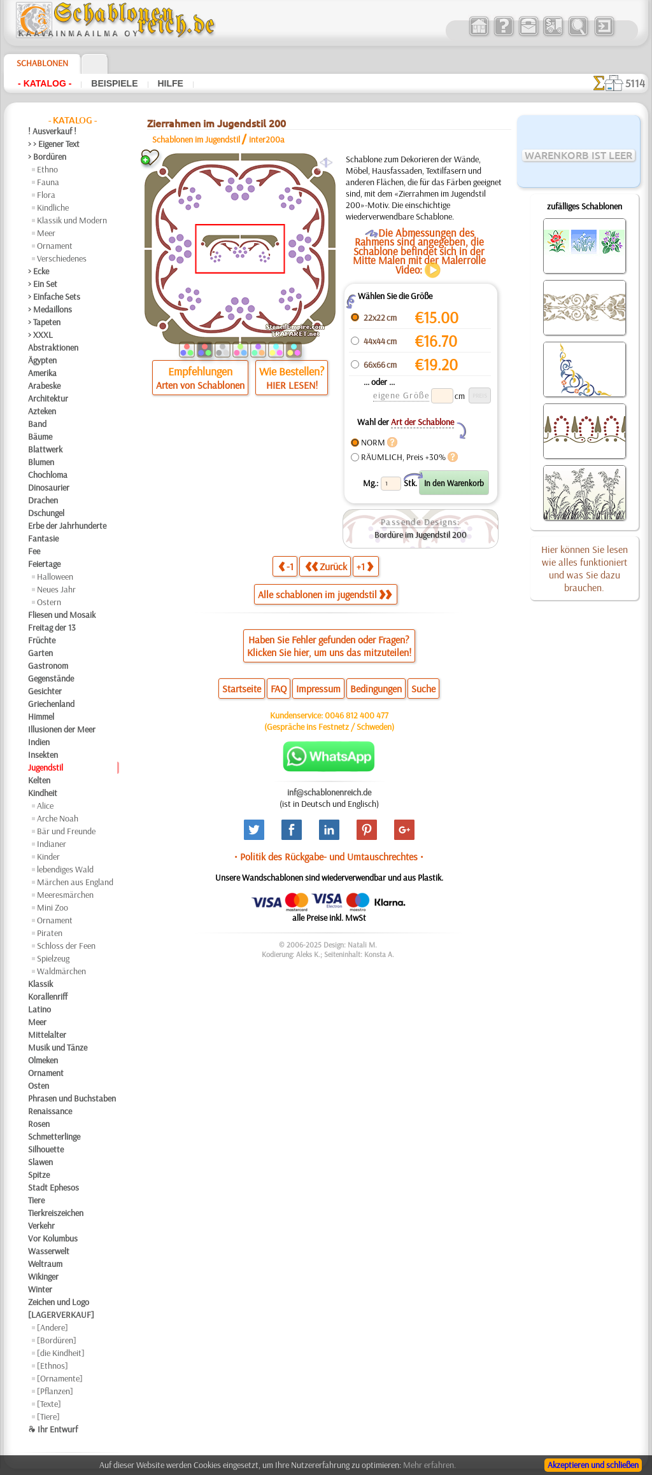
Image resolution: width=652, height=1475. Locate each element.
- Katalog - (44, 83)
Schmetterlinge (54, 1136)
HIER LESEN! (292, 385)
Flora (46, 194)
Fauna (48, 182)
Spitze (39, 1174)
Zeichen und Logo (58, 1302)
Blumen (41, 462)
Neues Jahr (56, 589)
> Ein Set (42, 284)
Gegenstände (51, 678)
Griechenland (51, 704)
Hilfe (170, 83)
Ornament (55, 245)
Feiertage (44, 564)
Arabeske (44, 385)
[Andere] (52, 1327)
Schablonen (42, 63)
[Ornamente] (60, 1378)
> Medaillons (50, 309)
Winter (40, 1289)
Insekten (43, 754)
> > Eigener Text (54, 144)
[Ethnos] (52, 1365)
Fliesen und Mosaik (62, 614)
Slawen (40, 1162)
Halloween (55, 576)
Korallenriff (47, 996)
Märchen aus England (75, 882)
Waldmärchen (61, 971)
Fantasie (43, 538)
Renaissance (50, 1111)
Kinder (48, 856)
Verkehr (41, 1225)
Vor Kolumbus (53, 1238)
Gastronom (48, 665)
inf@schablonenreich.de (329, 792)
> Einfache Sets (54, 296)
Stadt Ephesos (53, 1187)
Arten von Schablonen (200, 385)
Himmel (41, 716)
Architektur (48, 398)
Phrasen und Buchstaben (72, 1098)
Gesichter (45, 691)
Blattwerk (45, 449)
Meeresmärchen (65, 894)
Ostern (49, 602)
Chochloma (47, 474)
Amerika (42, 373)
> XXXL (40, 334)
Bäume (40, 436)
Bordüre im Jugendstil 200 (420, 534)
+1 (365, 566)
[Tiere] (48, 1416)
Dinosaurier (48, 487)
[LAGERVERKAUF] (61, 1314)
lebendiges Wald (65, 869)
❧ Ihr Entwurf (53, 1429)
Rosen (39, 1123)
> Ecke (38, 271)
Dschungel (46, 513)
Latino (39, 1009)
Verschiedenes (62, 258)
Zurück (326, 566)
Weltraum (45, 1263)
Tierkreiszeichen (55, 1213)
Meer (46, 233)
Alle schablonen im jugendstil (325, 594)
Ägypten (42, 360)
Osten (38, 1085)
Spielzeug (53, 958)
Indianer (51, 843)
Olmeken (43, 1060)
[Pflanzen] (55, 1391)
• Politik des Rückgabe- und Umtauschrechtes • (328, 856)
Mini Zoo (52, 907)
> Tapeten (44, 322)
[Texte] (49, 1403)
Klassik (40, 983)
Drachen (43, 500)
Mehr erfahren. (429, 1465)
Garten (40, 653)
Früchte (41, 640)
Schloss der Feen (66, 945)
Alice (45, 805)
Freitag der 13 (52, 627)
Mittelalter (47, 1034)
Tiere (36, 1200)
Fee (34, 551)
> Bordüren (47, 156)
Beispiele (114, 83)
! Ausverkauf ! (52, 131)
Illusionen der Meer (62, 729)
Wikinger (43, 1276)
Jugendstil (45, 767)
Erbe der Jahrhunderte (67, 525)
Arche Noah (57, 818)
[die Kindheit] (61, 1353)
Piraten (49, 933)
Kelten (39, 780)
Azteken (42, 411)
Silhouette (46, 1149)
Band (37, 424)
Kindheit (42, 793)
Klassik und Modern (72, 220)
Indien (39, 742)
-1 (286, 566)
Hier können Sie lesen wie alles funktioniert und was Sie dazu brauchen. (584, 568)
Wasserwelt (48, 1251)
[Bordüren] (56, 1340)
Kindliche (53, 207)
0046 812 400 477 (356, 715)
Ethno (47, 169)
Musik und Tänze (57, 1047)
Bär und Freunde (66, 831)
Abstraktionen (53, 347)
